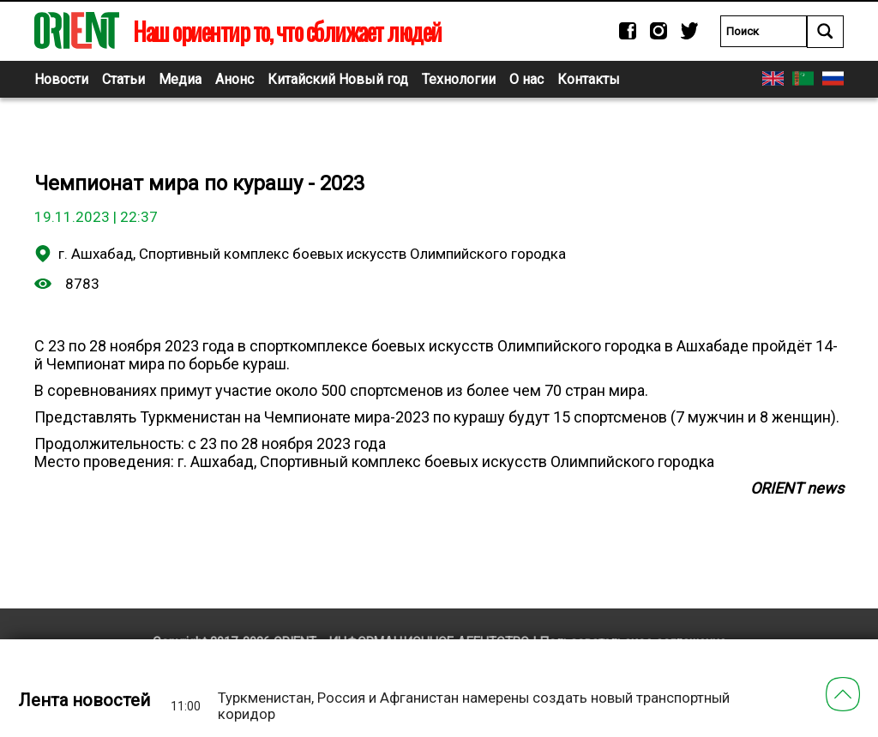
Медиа (180, 79)
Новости (61, 79)
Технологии (459, 79)
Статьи (123, 79)
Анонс (234, 79)
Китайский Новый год (338, 79)
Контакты (588, 79)
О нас (526, 79)
